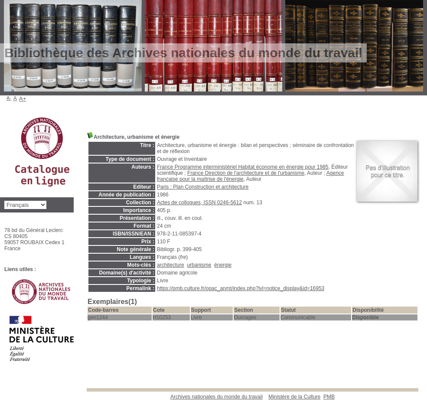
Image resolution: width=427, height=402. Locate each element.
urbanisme (199, 265)
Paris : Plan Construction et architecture (202, 187)
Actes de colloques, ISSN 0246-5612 (199, 202)
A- (9, 98)
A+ (22, 98)
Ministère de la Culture (294, 397)
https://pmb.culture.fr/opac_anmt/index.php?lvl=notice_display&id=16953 (240, 288)
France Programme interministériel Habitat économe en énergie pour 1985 (243, 167)
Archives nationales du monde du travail (216, 397)
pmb (329, 397)
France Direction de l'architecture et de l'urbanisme (245, 173)
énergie (222, 265)
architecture (170, 265)
